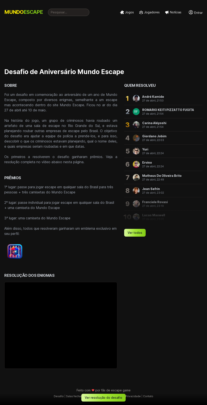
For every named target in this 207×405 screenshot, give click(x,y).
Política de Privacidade (126, 396)
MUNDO (23, 12)
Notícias (173, 12)
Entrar (195, 12)
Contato (148, 396)
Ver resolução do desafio (103, 397)
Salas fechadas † (77, 396)
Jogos (127, 12)
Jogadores (149, 12)
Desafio (59, 396)
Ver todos (135, 232)
